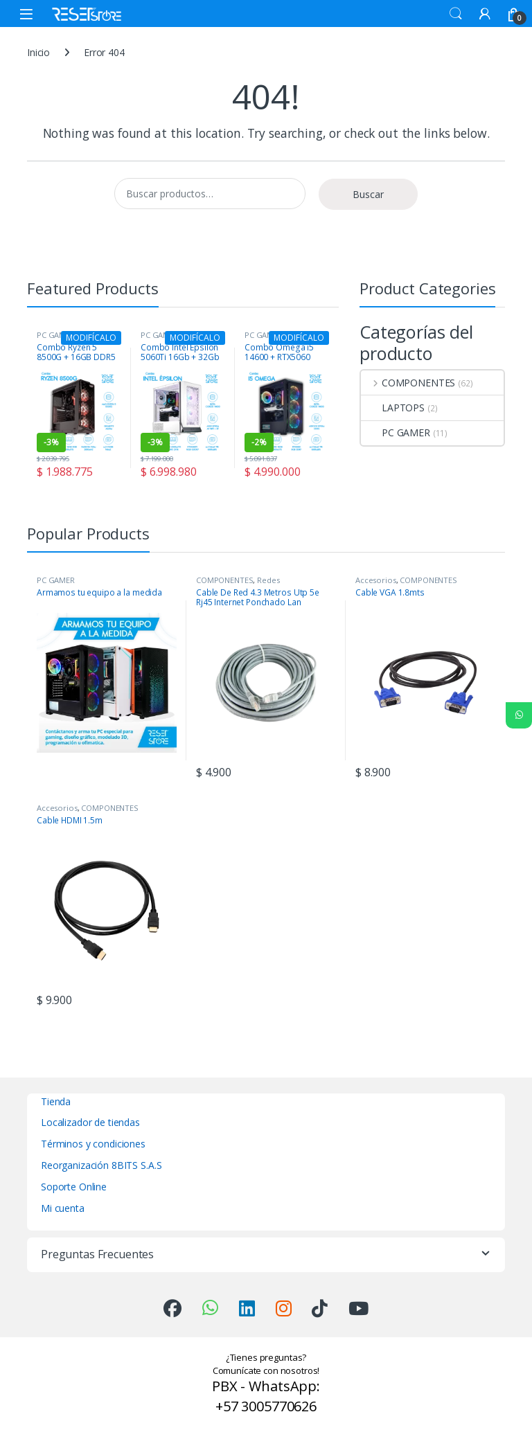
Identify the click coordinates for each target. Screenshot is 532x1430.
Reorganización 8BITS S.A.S (101, 1165)
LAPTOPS (393, 407)
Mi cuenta (63, 1208)
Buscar (368, 194)
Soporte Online (74, 1186)
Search (455, 13)
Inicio (38, 52)
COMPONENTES (408, 382)
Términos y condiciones (93, 1143)
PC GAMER (395, 432)
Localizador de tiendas (90, 1122)
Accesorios (375, 580)
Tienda (56, 1101)
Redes (268, 580)
